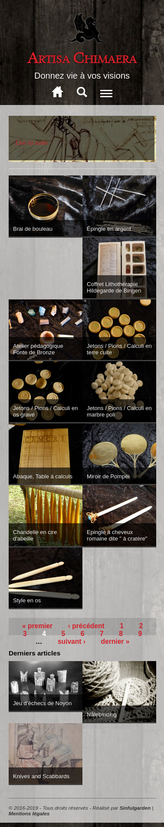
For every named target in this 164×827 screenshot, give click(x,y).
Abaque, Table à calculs (42, 476)
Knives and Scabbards (41, 776)
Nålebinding (102, 714)
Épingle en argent (109, 229)
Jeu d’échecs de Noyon (42, 703)
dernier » (115, 641)
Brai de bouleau (32, 229)
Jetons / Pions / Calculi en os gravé (45, 411)
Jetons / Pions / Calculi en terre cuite (119, 349)
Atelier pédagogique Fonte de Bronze (38, 349)
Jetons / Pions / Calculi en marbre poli (119, 411)
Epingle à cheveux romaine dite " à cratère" (117, 535)
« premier (37, 626)
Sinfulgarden (135, 808)
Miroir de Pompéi (108, 476)
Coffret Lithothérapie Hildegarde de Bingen (114, 287)
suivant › (71, 641)
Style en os (27, 600)
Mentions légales (29, 813)
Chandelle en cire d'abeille (35, 535)
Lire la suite (31, 142)
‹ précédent (86, 626)
